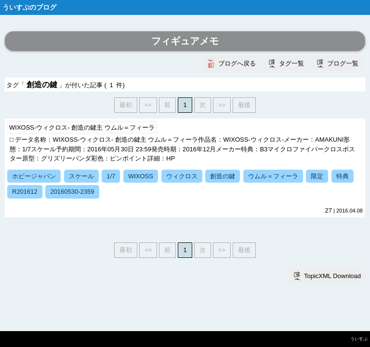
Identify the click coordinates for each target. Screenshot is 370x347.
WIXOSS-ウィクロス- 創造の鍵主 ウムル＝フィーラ (82, 127)
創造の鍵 (222, 176)
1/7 (110, 176)
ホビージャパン (34, 176)
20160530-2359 (72, 191)
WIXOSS (140, 176)
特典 (342, 176)
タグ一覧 (291, 63)
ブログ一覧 (342, 63)
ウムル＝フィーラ (273, 176)
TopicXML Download (332, 276)
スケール (81, 176)
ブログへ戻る (237, 63)
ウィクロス (182, 176)
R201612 (25, 191)
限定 (317, 176)
